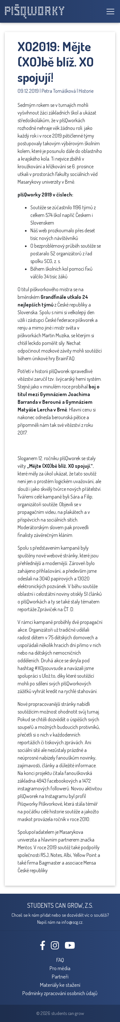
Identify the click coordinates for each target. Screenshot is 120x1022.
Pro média (60, 967)
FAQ (60, 959)
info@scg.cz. (72, 922)
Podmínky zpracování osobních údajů (60, 992)
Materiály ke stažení (60, 984)
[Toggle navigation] (108, 11)
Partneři (60, 976)
